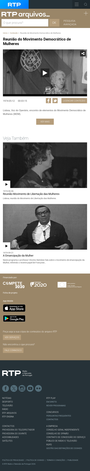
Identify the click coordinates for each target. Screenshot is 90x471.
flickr (38, 388)
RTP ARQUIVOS (9, 413)
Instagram (22, 388)
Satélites (7, 441)
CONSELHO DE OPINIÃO (57, 433)
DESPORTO (7, 402)
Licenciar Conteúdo (74, 100)
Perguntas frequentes (58, 416)
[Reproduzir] (45, 72)
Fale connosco (13, 350)
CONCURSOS (52, 412)
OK (54, 22)
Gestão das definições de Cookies (64, 448)
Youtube (30, 388)
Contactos (52, 419)
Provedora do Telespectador (18, 430)
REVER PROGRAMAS (56, 405)
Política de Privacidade (13, 460)
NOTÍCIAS (6, 398)
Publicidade (72, 460)
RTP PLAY (51, 398)
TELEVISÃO (7, 405)
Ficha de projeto (10, 293)
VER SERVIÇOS (12, 337)
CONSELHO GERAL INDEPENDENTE (62, 430)
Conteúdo (14, 33)
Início (5, 33)
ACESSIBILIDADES (10, 437)
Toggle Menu (75, 3)
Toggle (85, 4)
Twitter (13, 388)
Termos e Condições (56, 460)
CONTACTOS (8, 426)
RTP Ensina (8, 416)
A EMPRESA (52, 426)
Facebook (5, 388)
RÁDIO (5, 409)
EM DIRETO (51, 402)
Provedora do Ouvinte (14, 433)
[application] (45, 72)
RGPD (49, 444)
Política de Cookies (35, 460)
